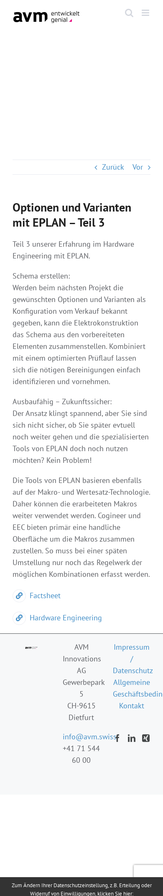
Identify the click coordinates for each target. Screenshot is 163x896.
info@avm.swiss (90, 736)
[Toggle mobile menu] (146, 12)
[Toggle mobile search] (129, 12)
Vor (137, 167)
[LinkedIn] (131, 738)
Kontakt (131, 705)
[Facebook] (117, 738)
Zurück (113, 167)
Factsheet (37, 595)
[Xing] (146, 738)
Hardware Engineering (57, 617)
